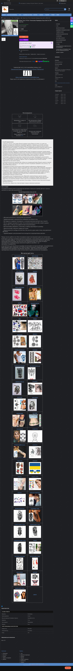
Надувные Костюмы (27, 14)
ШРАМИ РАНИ (19, 413)
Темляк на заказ (60, 32)
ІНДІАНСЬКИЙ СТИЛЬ (35, 524)
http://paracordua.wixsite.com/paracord (62, 82)
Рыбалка (35, 14)
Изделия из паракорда (12, 14)
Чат (68, 667)
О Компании (59, 36)
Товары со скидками (7, 657)
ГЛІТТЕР (20, 476)
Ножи (58, 14)
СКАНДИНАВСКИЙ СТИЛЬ (20, 540)
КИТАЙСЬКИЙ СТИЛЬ (35, 556)
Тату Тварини (17, 17)
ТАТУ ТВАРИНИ (19, 271)
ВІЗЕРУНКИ (19, 334)
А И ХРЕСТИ (21, 381)
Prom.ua (42, 663)
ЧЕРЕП (17, 381)
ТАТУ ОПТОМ (35, 256)
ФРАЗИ (35, 318)
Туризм (52, 14)
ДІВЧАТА (35, 271)
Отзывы (58, 44)
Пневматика (23, 660)
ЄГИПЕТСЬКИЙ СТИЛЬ (20, 524)
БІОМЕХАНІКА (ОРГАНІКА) (19, 365)
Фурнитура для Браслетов (62, 34)
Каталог (58, 24)
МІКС (20, 318)
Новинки (4, 659)
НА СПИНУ (32, 366)
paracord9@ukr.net (58, 86)
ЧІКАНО (35, 540)
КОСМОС (20, 492)
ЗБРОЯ (34, 594)
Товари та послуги (7, 17)
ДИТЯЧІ (20, 303)
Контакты (5, 654)
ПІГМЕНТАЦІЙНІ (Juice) (19, 445)
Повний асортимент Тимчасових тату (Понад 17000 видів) (27, 69)
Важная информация (61, 40)
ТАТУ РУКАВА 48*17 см (19, 256)
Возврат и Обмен (60, 52)
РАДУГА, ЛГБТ (35, 476)
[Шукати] (65, 9)
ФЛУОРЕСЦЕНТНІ (35, 303)
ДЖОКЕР (35, 572)
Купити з (24, 39)
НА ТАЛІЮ (35, 413)
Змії (21, 17)
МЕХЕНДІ (35, 334)
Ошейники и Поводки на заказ (63, 30)
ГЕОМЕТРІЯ (35, 429)
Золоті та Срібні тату (35, 287)
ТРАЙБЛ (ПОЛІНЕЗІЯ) (20, 350)
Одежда (41, 14)
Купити (23, 36)
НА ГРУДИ (19, 397)
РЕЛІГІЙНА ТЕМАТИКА (20, 556)
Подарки (47, 14)
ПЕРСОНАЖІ (35, 397)
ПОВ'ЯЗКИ (35, 350)
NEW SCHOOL (20, 572)
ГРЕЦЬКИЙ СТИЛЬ (35, 508)
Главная (4, 14)
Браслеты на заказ (60, 28)
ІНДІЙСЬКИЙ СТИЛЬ (19, 588)
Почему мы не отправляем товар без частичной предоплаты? (63, 50)
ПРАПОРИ (35, 460)
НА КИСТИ (35, 445)
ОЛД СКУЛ (19, 460)
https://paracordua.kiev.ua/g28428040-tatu (27, 77)
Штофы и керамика (24, 659)
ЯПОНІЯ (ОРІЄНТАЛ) (19, 508)
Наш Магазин (59, 42)
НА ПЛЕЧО (35, 381)
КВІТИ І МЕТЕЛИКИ (19, 287)
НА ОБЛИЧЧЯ (20, 429)
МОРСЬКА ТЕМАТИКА (35, 492)
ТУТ (22, 135)
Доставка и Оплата (60, 38)
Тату (20, 14)
